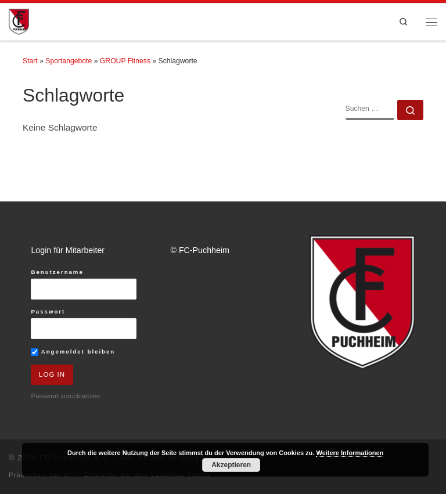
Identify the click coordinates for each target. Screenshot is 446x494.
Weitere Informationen (349, 452)
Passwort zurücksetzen (65, 395)
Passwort (48, 311)
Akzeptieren (231, 465)
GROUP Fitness (125, 61)
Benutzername (57, 272)
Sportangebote (68, 61)
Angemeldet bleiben (73, 352)
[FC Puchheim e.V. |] (19, 21)
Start (30, 61)
